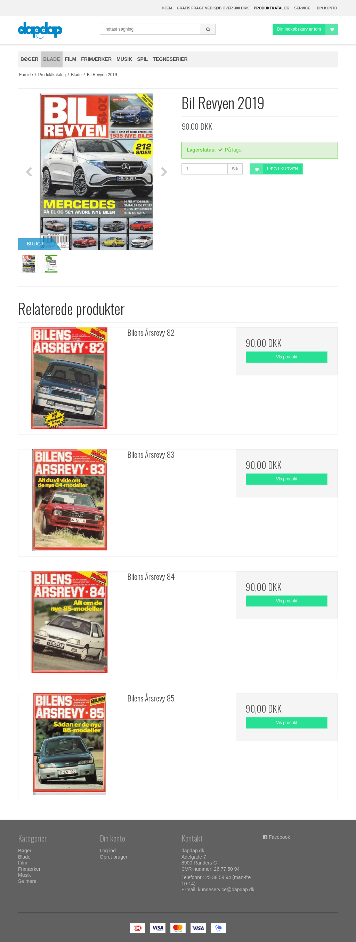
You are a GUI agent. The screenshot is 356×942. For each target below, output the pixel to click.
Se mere (27, 881)
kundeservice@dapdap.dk (226, 889)
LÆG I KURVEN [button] (274, 169)
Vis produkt (286, 357)
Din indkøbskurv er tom (307, 29)
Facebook (279, 837)
